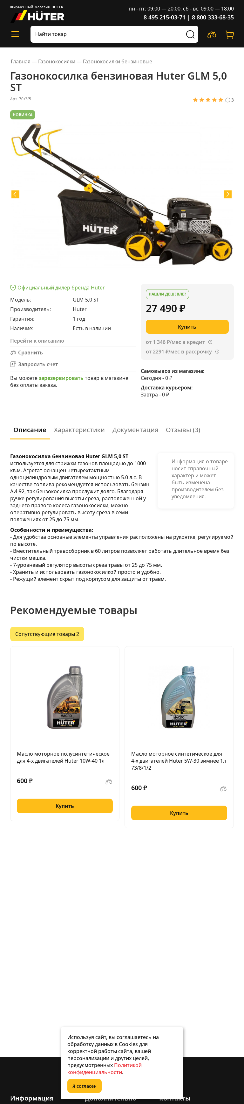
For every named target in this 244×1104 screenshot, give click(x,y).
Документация (135, 429)
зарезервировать (61, 377)
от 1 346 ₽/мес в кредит (175, 342)
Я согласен (84, 1086)
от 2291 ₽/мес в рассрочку (179, 351)
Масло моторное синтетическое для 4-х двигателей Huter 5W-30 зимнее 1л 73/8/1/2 (178, 760)
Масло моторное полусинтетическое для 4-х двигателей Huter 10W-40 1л (63, 757)
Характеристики (79, 429)
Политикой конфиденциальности (104, 1069)
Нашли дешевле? (167, 294)
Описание (29, 429)
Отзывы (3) (183, 429)
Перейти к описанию (37, 341)
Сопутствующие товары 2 (47, 633)
